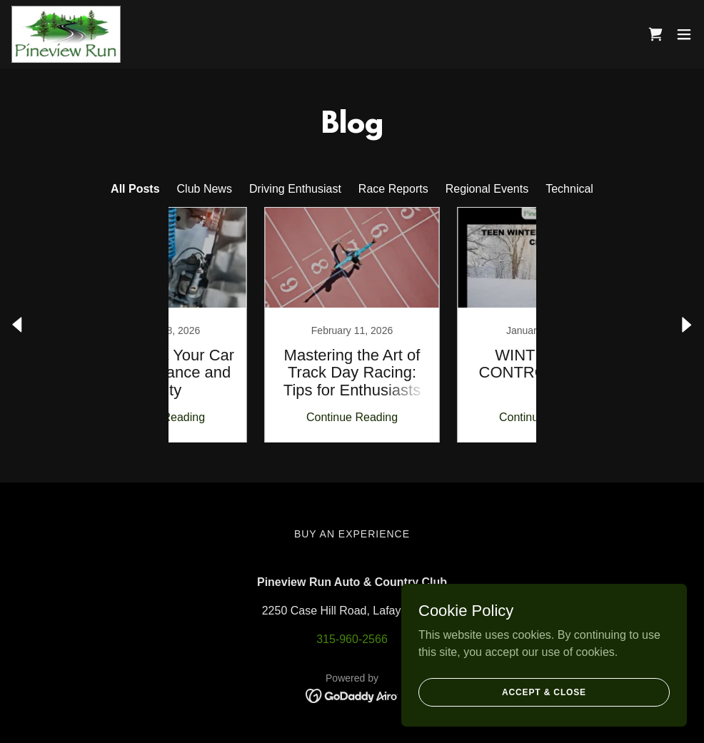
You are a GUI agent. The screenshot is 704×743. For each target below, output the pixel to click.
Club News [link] (204, 189)
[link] (66, 34)
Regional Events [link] (487, 189)
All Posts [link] (135, 189)
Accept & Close (544, 692)
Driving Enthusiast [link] (295, 189)
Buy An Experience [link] (352, 534)
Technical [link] (569, 189)
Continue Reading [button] (255, 417)
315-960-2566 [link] (352, 639)
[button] (684, 34)
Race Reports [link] (393, 189)
